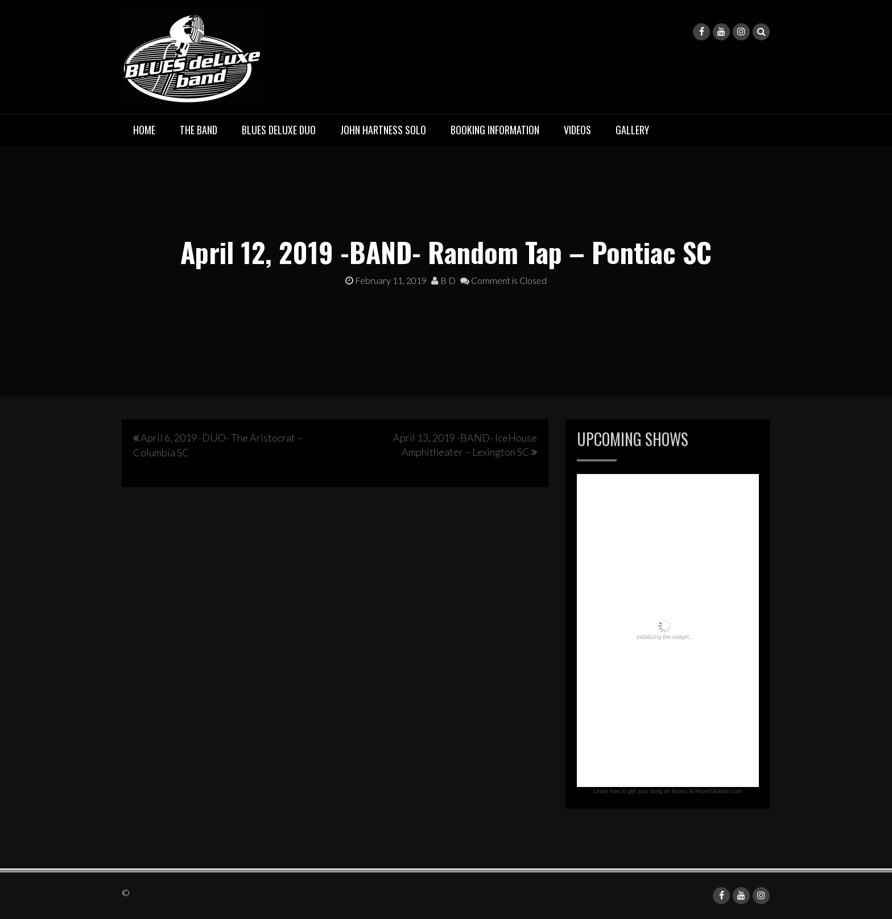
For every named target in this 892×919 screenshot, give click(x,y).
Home (144, 129)
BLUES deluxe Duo (279, 129)
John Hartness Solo (383, 129)
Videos (577, 129)
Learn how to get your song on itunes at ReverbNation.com (667, 791)
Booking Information (495, 129)
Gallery (632, 129)
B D (443, 280)
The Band (198, 129)
